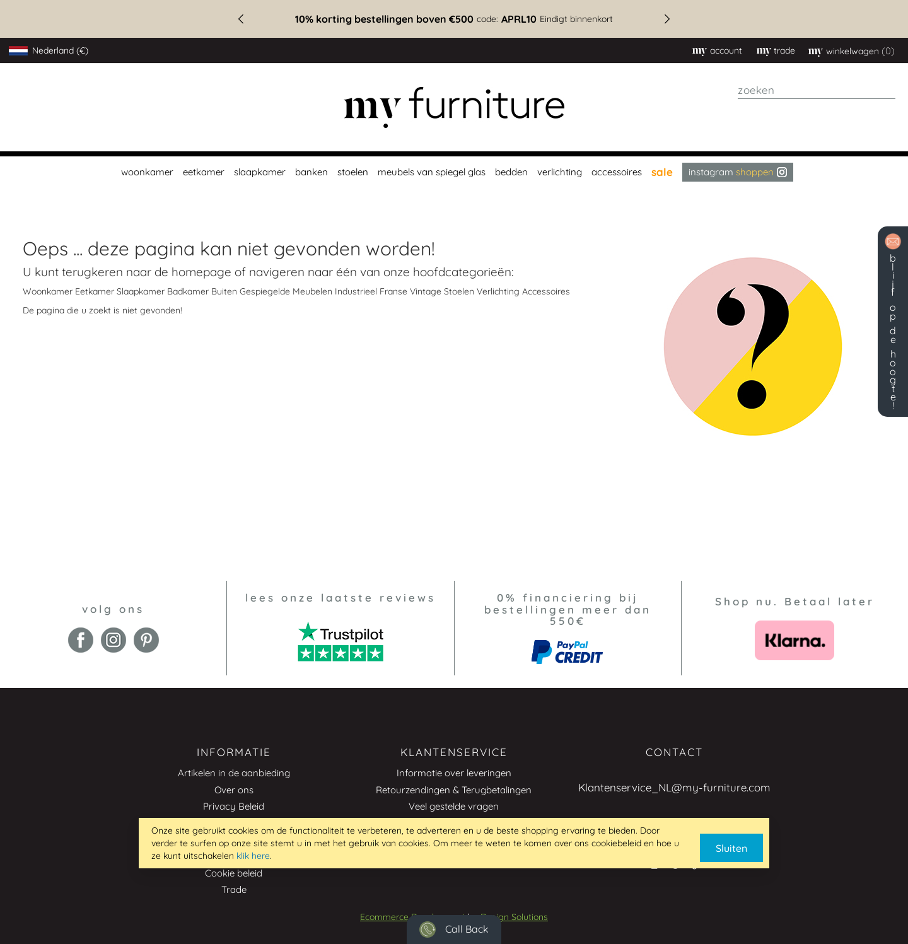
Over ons (233, 790)
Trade (234, 889)
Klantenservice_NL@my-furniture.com (674, 787)
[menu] (454, 172)
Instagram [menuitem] (738, 171)
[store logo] (454, 107)
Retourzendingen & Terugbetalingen (454, 790)
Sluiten (731, 848)
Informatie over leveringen (454, 773)
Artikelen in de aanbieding (234, 773)
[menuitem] (146, 172)
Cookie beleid (233, 873)
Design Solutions (514, 917)
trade (784, 50)
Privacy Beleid (233, 806)
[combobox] (816, 90)
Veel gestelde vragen (454, 806)
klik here (253, 855)
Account (726, 50)
